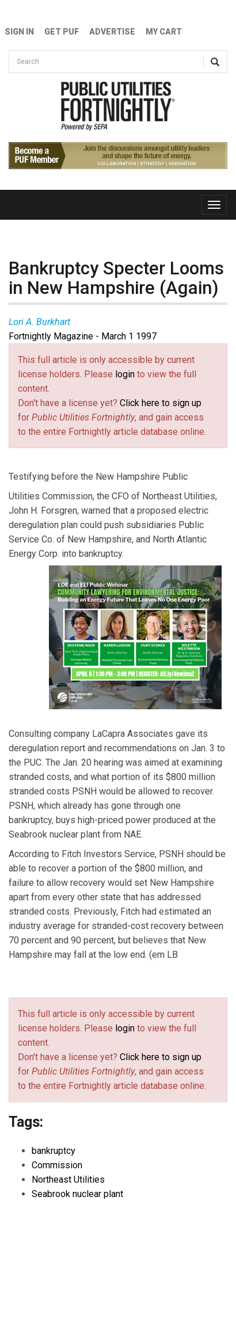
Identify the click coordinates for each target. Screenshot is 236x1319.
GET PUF (61, 31)
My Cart (164, 31)
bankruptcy (53, 1150)
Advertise (112, 31)
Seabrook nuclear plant (77, 1193)
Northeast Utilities (68, 1179)
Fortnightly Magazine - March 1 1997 (83, 336)
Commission (57, 1165)
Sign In (19, 31)
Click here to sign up (160, 402)
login (125, 374)
